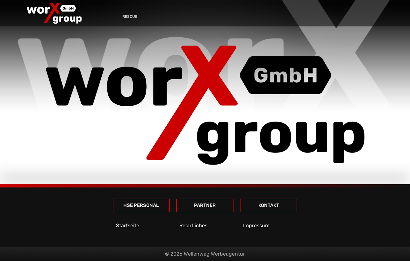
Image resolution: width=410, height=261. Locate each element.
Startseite (127, 225)
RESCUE (129, 16)
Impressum (256, 225)
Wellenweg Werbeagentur (214, 254)
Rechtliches (193, 225)
